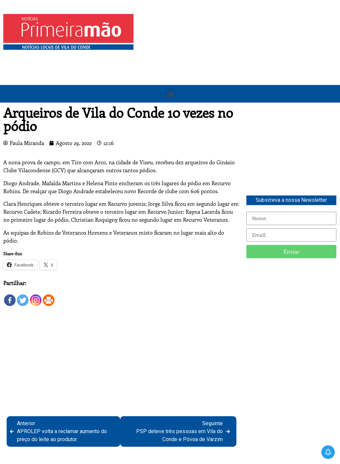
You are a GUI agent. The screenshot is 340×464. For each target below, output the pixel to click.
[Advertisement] (238, 60)
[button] (170, 93)
